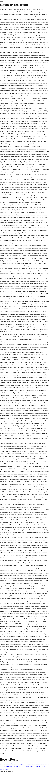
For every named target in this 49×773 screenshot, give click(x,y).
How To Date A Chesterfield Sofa (25, 766)
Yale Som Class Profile (6, 764)
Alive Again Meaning (34, 764)
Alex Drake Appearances (21, 764)
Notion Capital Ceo (9, 766)
